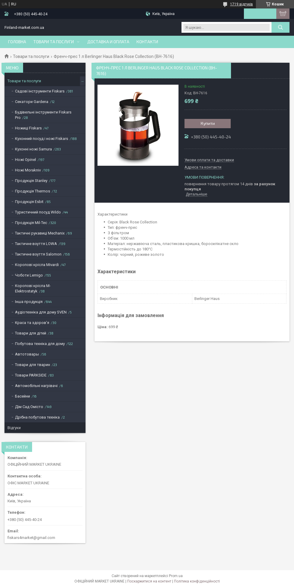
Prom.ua (176, 576)
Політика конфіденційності (197, 581)
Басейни (22, 396)
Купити (208, 123)
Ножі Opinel (25, 159)
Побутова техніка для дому (40, 343)
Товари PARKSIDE (30, 375)
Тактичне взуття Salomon (38, 254)
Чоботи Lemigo (29, 275)
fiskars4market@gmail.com (31, 537)
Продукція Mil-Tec (31, 222)
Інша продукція (29, 301)
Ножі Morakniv (28, 170)
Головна (17, 42)
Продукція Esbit (29, 201)
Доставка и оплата (108, 42)
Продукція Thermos (32, 191)
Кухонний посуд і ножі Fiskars (41, 138)
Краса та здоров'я (32, 322)
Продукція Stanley (31, 180)
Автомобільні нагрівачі (36, 385)
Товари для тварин (32, 364)
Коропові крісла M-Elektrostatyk (33, 288)
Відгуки (14, 427)
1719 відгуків (241, 4)
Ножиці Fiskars (28, 128)
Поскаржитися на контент (149, 581)
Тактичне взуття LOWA (36, 243)
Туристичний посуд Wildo (38, 212)
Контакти (147, 42)
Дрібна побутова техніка (37, 417)
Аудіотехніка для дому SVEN (41, 312)
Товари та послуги (53, 42)
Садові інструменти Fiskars (39, 91)
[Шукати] (281, 27)
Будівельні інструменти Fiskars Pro (43, 115)
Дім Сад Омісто (29, 406)
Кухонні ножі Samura (33, 149)
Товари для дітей (30, 333)
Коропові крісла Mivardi (37, 264)
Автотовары (27, 354)
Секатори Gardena (31, 101)
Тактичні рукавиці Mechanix (39, 233)
